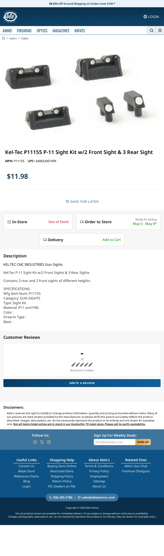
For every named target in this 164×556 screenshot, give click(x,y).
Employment (99, 476)
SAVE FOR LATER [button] (82, 201)
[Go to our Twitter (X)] (42, 442)
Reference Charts (26, 476)
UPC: (32, 161)
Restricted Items (62, 471)
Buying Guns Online (61, 466)
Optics (13, 38)
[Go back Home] (3, 38)
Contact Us (26, 466)
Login (26, 486)
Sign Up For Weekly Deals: (115, 435)
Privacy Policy (99, 471)
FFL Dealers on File (61, 486)
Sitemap (99, 481)
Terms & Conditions (99, 466)
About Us (99, 486)
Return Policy (62, 481)
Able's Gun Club (135, 466)
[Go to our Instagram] (49, 442)
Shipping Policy (62, 476)
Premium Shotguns (136, 471)
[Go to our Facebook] (35, 442)
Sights (24, 38)
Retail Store (26, 471)
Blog (26, 481)
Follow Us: (40, 435)
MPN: (9, 161)
